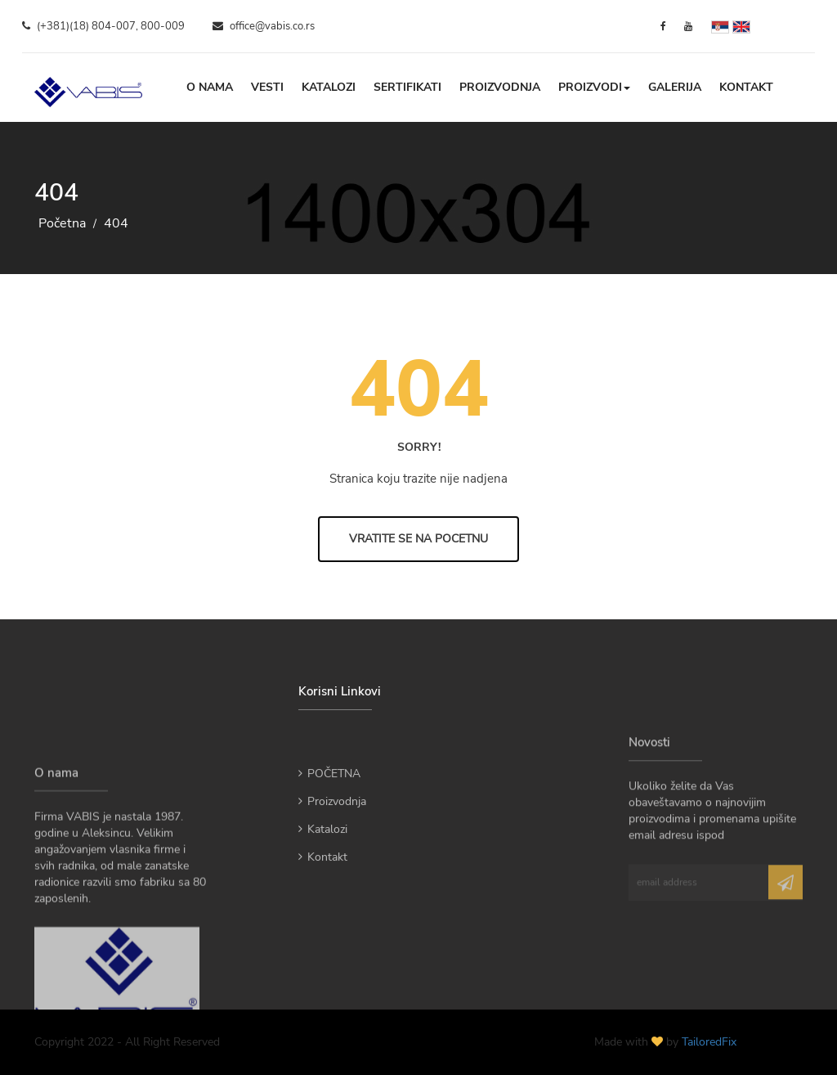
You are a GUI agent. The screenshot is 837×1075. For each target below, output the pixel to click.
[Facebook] (663, 27)
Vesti (267, 87)
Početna (62, 223)
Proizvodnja (499, 87)
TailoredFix (709, 1042)
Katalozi (329, 87)
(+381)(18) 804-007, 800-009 (103, 26)
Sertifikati (407, 87)
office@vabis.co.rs (264, 26)
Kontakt (746, 87)
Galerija (674, 87)
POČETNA (329, 810)
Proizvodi (594, 87)
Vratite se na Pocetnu (418, 538)
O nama (209, 87)
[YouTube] (688, 27)
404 (116, 223)
